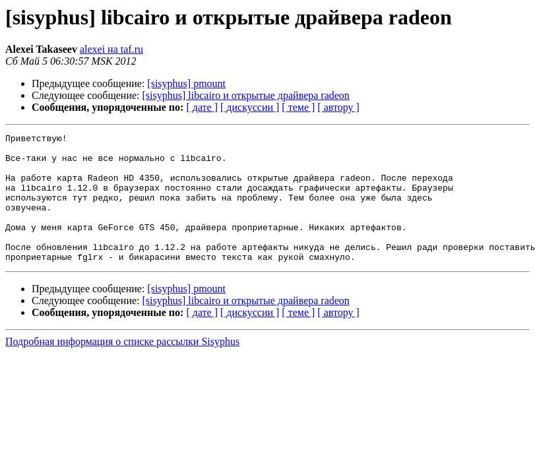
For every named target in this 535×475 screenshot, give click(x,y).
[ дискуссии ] (249, 107)
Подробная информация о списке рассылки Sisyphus (122, 367)
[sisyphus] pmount (186, 83)
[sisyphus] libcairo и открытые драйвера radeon (246, 95)
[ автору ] (338, 107)
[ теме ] (298, 107)
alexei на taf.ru (111, 49)
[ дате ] (202, 107)
